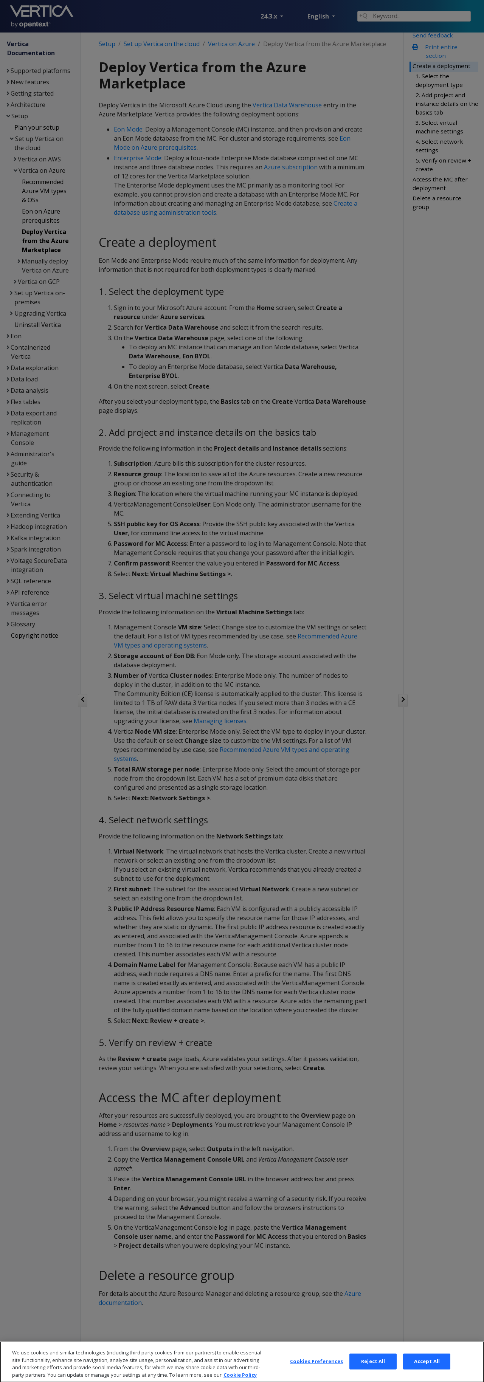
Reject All (373, 1370)
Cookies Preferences (316, 1370)
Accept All (427, 1370)
